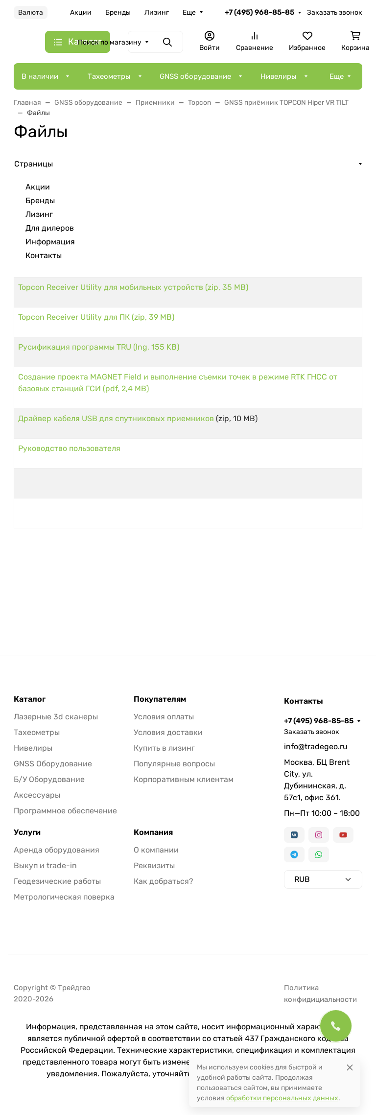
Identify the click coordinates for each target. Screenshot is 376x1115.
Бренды (118, 12)
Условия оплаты (164, 716)
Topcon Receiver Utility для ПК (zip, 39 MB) (96, 317)
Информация (50, 241)
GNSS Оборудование (53, 763)
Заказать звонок (334, 12)
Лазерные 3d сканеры (56, 716)
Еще (189, 12)
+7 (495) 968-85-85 (259, 12)
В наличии (40, 76)
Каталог (30, 699)
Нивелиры (278, 76)
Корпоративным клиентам (184, 779)
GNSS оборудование (195, 76)
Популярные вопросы (174, 763)
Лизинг (156, 12)
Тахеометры (109, 76)
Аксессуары (37, 795)
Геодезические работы (57, 881)
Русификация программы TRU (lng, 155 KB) (98, 347)
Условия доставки (168, 732)
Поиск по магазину (109, 42)
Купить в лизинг (164, 748)
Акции (81, 12)
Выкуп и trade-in (45, 865)
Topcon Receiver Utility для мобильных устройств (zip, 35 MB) (133, 287)
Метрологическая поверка (64, 896)
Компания (153, 832)
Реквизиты (154, 865)
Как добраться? (163, 881)
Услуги (27, 832)
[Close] (349, 1067)
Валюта (30, 12)
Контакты (43, 255)
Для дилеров (49, 228)
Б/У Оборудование (49, 779)
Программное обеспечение (65, 810)
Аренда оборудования (56, 849)
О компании (156, 849)
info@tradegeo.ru (316, 746)
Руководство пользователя (69, 448)
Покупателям (160, 699)
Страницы (33, 163)
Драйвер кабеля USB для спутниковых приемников (116, 418)
